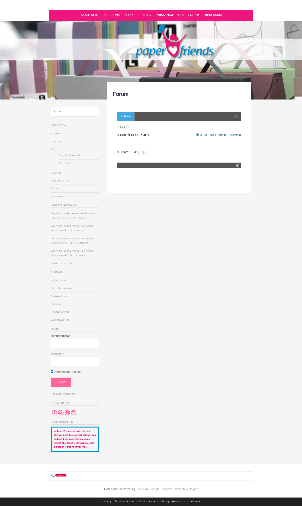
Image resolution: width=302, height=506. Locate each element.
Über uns (112, 15)
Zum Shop (65, 163)
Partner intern (60, 296)
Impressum (212, 15)
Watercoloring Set (62, 263)
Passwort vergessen (63, 394)
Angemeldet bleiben (66, 372)
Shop (128, 15)
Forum (193, 15)
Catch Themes (191, 501)
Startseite (90, 15)
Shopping (56, 304)
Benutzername (60, 336)
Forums (125, 116)
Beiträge (145, 15)
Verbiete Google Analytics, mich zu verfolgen (167, 489)
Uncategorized (60, 312)
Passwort (57, 354)
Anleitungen (58, 281)
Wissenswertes (170, 15)
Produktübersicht (69, 155)
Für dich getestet (62, 288)
